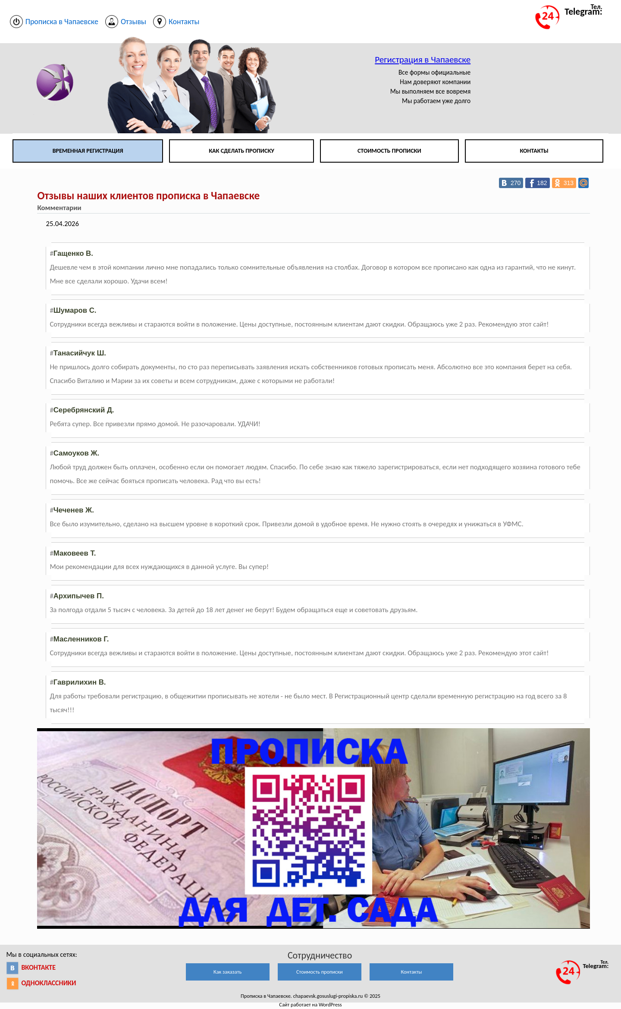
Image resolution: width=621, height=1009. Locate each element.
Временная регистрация (88, 150)
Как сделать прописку (241, 150)
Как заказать (227, 971)
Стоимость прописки (389, 150)
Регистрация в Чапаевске (422, 59)
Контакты (534, 150)
